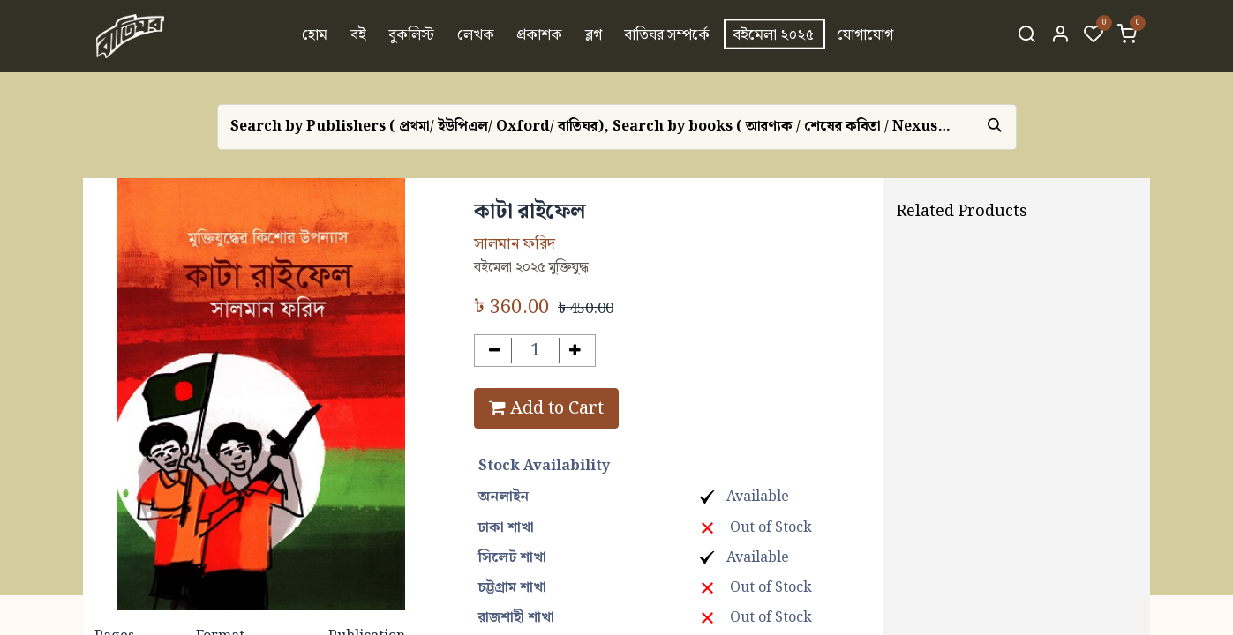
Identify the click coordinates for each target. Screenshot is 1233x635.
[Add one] (576, 350)
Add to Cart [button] (546, 408)
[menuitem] (314, 36)
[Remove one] (494, 350)
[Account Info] (1060, 36)
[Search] (1026, 36)
